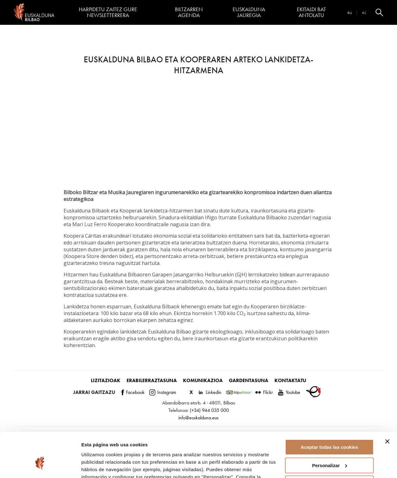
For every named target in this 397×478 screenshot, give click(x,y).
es (364, 12)
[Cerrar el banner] (387, 406)
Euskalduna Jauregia (249, 12)
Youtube (289, 392)
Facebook (133, 392)
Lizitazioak (105, 380)
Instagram (162, 392)
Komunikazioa (203, 380)
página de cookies (102, 448)
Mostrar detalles (99, 465)
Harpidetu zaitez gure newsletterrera (108, 12)
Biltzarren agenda (189, 12)
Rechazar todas (329, 448)
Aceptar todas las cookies (329, 411)
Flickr (264, 392)
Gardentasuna (248, 380)
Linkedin (209, 392)
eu (349, 12)
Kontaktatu (290, 380)
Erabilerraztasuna (152, 380)
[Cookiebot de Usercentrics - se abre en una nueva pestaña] (40, 466)
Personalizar (329, 429)
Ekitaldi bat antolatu (311, 12)
